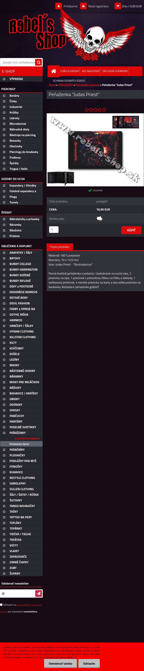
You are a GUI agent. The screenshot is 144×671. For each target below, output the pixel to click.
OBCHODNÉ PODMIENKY (115, 71)
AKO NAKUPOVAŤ (91, 71)
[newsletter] (38, 593)
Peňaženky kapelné (87, 85)
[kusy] (53, 229)
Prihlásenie (70, 6)
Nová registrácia (98, 6)
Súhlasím (89, 663)
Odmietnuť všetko (60, 663)
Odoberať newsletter (15, 583)
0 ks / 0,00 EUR (132, 6)
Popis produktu (59, 246)
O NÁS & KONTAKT (70, 71)
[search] (38, 62)
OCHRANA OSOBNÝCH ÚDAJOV (69, 81)
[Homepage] (54, 71)
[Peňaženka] (95, 115)
